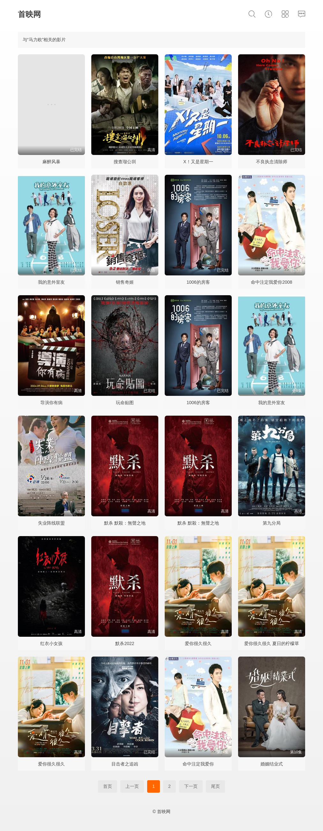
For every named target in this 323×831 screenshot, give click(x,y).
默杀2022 (124, 643)
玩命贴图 (125, 402)
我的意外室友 (51, 282)
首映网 (29, 14)
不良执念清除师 (271, 161)
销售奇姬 (125, 282)
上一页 (132, 786)
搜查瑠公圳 (125, 161)
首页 (107, 786)
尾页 (215, 786)
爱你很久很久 (198, 643)
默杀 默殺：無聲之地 (125, 523)
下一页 (191, 786)
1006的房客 (198, 282)
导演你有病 (51, 402)
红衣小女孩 (51, 643)
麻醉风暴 (51, 161)
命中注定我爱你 (198, 763)
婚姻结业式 (271, 763)
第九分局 (272, 523)
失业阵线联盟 (51, 523)
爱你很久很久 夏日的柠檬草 (271, 643)
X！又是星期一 (198, 161)
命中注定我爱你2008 (271, 282)
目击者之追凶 (124, 763)
